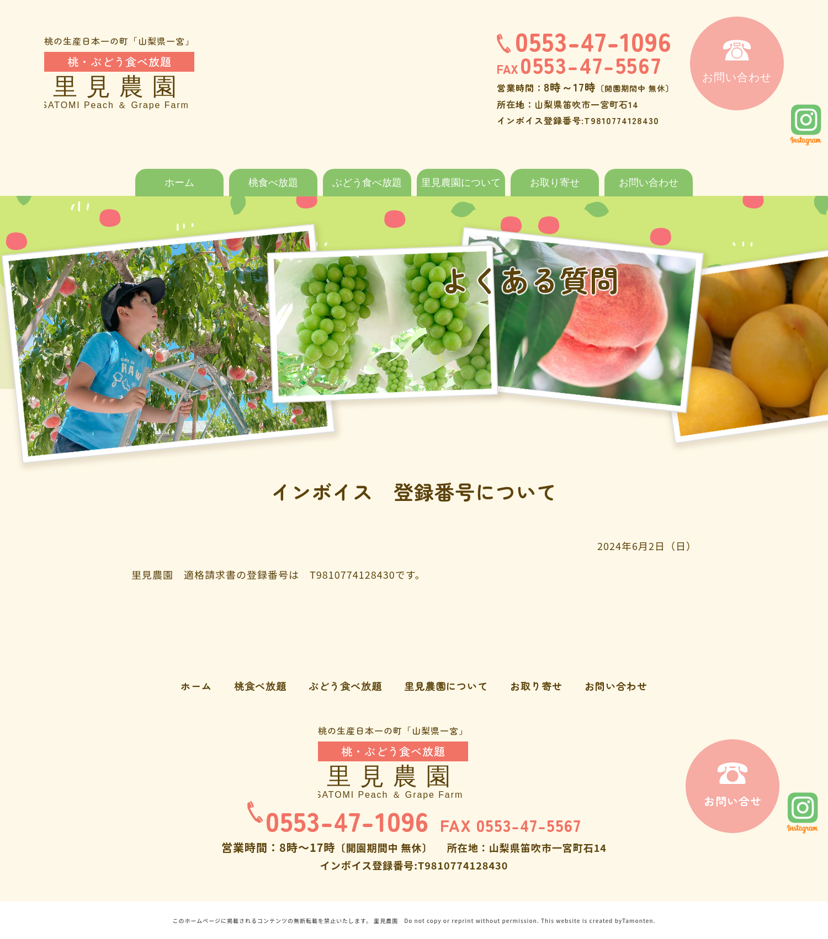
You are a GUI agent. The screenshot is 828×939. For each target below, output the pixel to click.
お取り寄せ (555, 182)
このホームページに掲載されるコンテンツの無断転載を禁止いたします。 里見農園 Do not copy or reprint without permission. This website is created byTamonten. (414, 920)
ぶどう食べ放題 (367, 182)
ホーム (179, 182)
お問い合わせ (648, 182)
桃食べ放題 (273, 182)
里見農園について (461, 182)
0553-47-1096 (584, 41)
